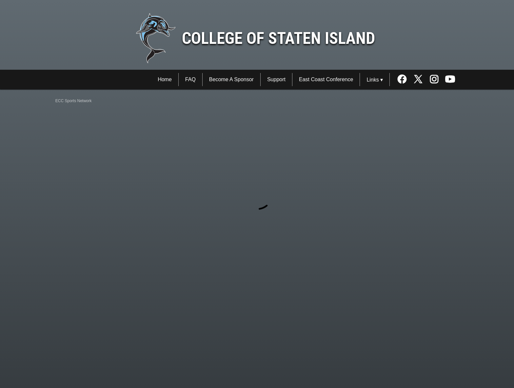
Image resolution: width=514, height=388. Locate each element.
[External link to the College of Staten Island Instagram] (436, 79)
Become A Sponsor (231, 79)
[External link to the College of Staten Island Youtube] (450, 79)
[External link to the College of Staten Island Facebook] (404, 79)
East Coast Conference (326, 79)
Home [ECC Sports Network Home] (165, 79)
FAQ (190, 79)
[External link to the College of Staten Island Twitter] (420, 79)
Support (276, 79)
